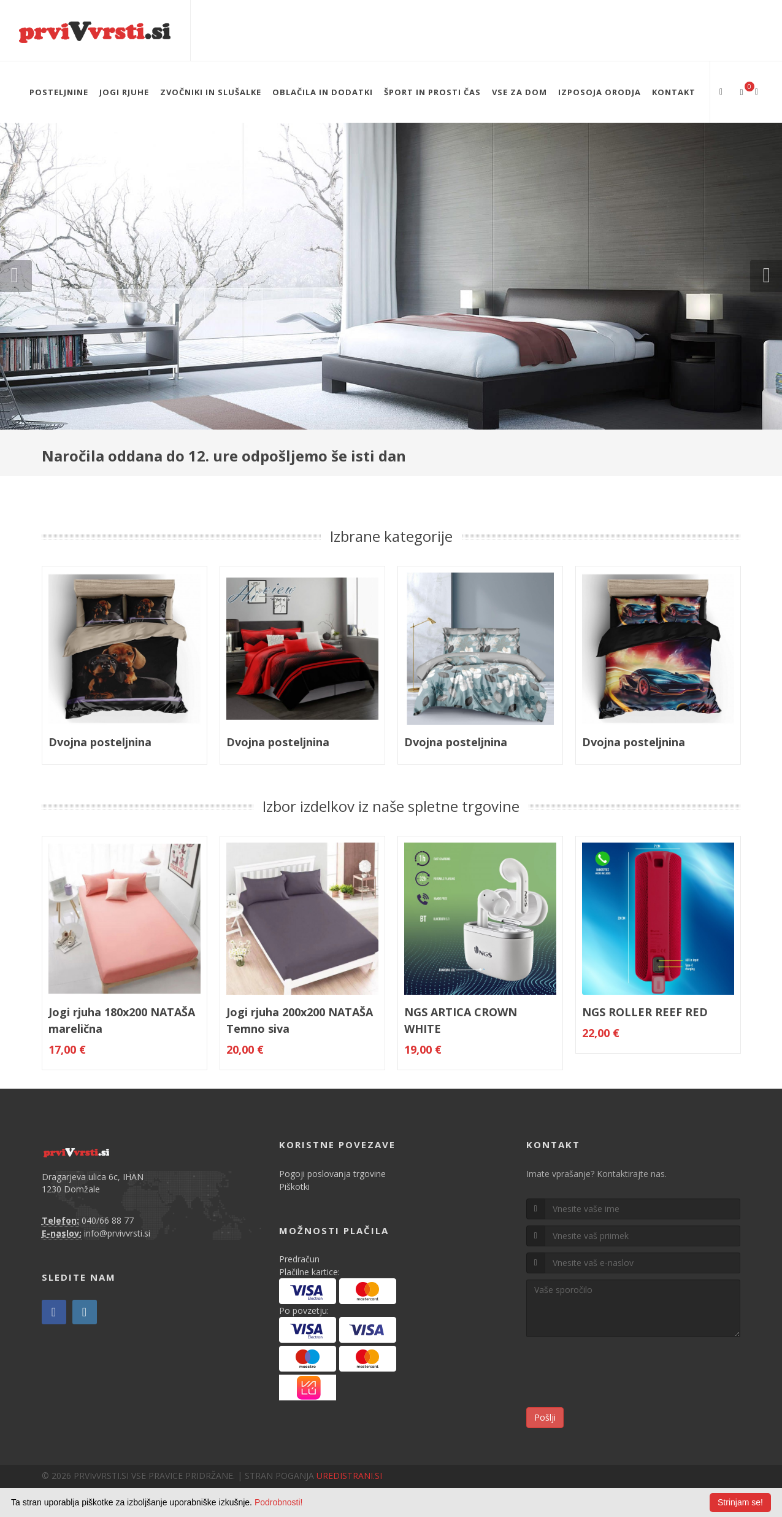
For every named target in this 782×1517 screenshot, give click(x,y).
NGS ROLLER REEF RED (645, 1012)
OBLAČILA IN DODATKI (322, 92)
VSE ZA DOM (519, 92)
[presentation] (619, 1374)
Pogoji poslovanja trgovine (332, 1173)
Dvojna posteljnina (99, 742)
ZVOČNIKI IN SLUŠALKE (210, 92)
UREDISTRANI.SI (349, 1475)
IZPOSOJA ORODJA (599, 92)
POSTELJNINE (58, 92)
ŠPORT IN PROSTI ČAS (432, 92)
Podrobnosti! (279, 1502)
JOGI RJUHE (124, 92)
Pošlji (545, 1417)
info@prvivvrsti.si (117, 1233)
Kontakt (674, 92)
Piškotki (294, 1186)
